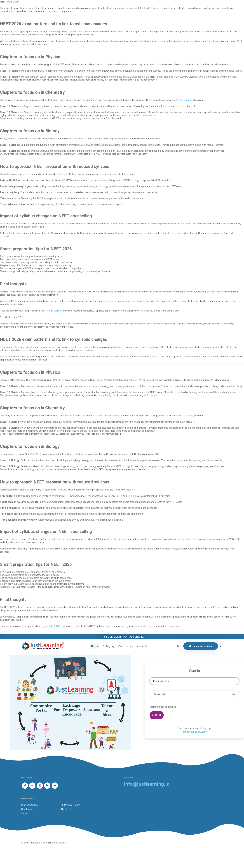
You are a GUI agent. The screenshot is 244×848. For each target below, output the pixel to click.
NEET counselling (60, 223)
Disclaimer (27, 809)
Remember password (164, 706)
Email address (161, 681)
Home (94, 646)
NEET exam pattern (82, 31)
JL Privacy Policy (70, 805)
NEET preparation (184, 100)
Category (108, 646)
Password (159, 694)
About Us (142, 646)
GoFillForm (59, 310)
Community (125, 646)
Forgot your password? (194, 731)
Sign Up (206, 728)
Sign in (156, 715)
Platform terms (29, 805)
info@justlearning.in (146, 784)
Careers (25, 813)
